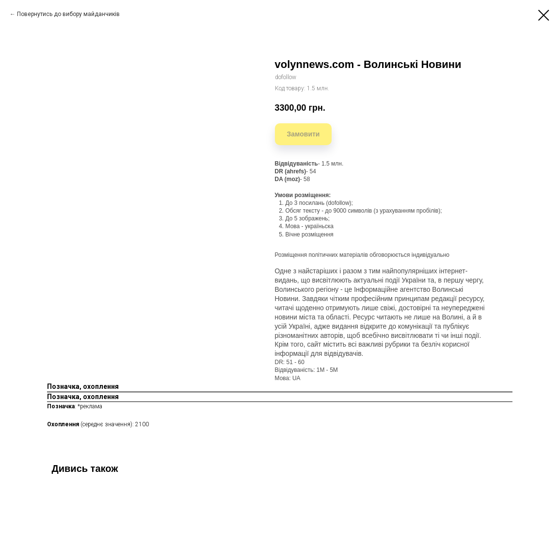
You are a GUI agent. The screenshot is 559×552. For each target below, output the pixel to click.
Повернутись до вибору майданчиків (68, 14)
